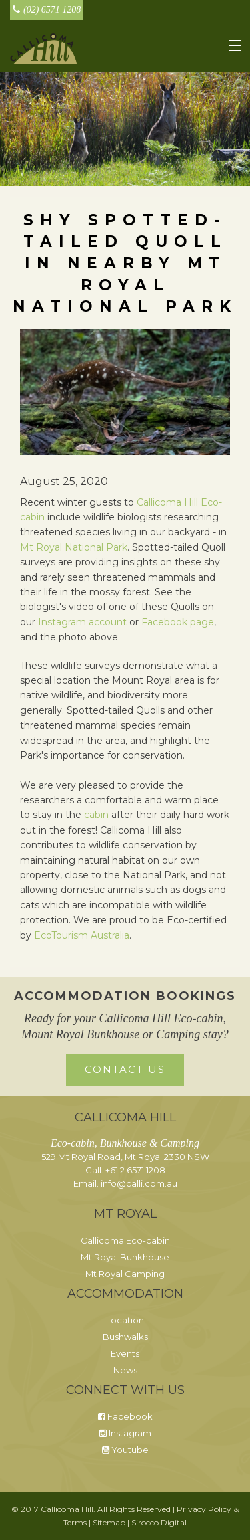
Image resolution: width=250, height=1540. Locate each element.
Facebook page (177, 622)
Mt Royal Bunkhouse (125, 1257)
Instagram (125, 1433)
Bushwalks (125, 1336)
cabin (96, 815)
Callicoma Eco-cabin (125, 1240)
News (125, 1370)
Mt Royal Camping (125, 1273)
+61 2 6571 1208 (135, 1170)
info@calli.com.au (139, 1183)
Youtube (125, 1449)
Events (125, 1353)
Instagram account (82, 622)
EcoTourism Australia (81, 935)
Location (125, 1320)
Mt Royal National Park (73, 547)
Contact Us (125, 1069)
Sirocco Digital (159, 1522)
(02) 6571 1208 (47, 10)
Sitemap (109, 1522)
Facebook (125, 1416)
